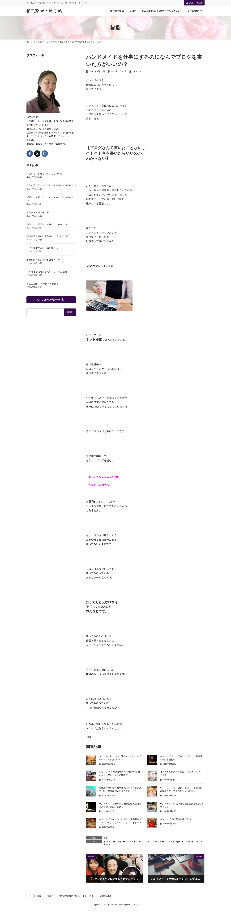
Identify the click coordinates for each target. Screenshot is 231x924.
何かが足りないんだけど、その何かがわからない (51, 185)
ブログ (187, 841)
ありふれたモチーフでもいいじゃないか (46, 224)
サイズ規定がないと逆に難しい (42, 248)
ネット (119, 841)
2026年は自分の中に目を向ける (42, 284)
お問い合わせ (106, 896)
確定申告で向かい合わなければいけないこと (48, 236)
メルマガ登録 (194, 2)
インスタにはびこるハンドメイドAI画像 (46, 272)
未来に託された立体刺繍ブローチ (43, 260)
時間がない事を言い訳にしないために (45, 173)
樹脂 (105, 838)
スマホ (109, 841)
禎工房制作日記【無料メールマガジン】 (76, 896)
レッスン (198, 841)
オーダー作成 (35, 896)
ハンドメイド (131, 841)
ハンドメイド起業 (172, 841)
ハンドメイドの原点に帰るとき (175, 819)
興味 (108, 844)
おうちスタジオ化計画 (37, 212)
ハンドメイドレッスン (151, 841)
